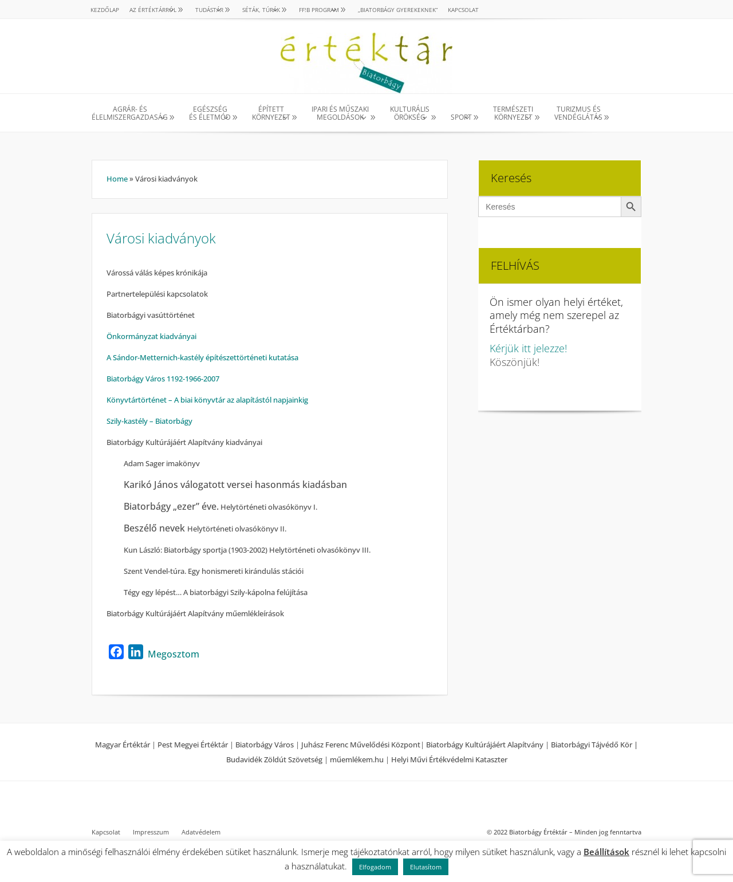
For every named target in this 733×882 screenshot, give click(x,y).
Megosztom (173, 654)
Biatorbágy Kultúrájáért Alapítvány (484, 744)
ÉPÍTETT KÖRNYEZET (271, 113)
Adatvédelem (201, 832)
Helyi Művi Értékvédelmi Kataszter (449, 759)
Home (117, 179)
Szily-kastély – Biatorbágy (149, 421)
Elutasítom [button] (426, 867)
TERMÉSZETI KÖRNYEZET (513, 113)
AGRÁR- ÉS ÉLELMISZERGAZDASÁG (130, 113)
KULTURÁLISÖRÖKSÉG (409, 113)
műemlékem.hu (357, 759)
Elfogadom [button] (375, 867)
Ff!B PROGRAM (319, 10)
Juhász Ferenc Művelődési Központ (360, 744)
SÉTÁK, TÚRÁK (261, 10)
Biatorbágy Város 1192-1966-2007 (163, 378)
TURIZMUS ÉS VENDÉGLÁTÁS (578, 113)
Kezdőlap (104, 10)
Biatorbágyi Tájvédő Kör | (594, 744)
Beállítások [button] (606, 851)
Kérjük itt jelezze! (528, 348)
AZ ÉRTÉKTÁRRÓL (152, 10)
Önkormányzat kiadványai (151, 336)
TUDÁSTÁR (209, 10)
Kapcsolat (463, 10)
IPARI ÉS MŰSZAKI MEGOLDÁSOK (340, 113)
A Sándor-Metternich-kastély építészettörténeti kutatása (202, 357)
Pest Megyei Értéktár (192, 744)
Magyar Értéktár (122, 744)
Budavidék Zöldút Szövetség (275, 759)
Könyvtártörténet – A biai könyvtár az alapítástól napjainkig (207, 400)
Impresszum (151, 832)
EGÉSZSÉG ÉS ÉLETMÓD (210, 113)
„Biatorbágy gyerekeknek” (398, 10)
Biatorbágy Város (264, 744)
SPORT (461, 117)
